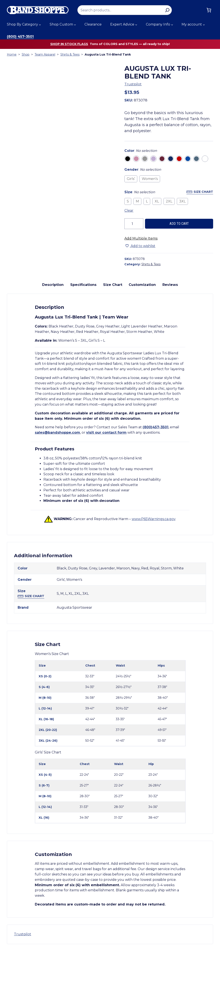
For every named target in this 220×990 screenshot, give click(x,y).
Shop (25, 54)
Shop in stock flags (69, 44)
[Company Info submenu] (172, 25)
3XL (182, 201)
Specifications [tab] (83, 324)
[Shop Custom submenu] (75, 25)
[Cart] (209, 10)
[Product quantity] (133, 223)
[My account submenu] (204, 25)
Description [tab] (53, 324)
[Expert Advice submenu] (136, 25)
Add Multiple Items (140, 238)
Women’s (150, 179)
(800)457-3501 (155, 466)
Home (12, 54)
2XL (169, 201)
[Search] (167, 10)
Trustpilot (133, 84)
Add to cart (179, 224)
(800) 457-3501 (20, 37)
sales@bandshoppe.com (57, 471)
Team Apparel (45, 54)
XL (157, 201)
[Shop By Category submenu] (40, 25)
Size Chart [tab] (112, 324)
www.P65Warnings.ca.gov (153, 558)
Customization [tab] (142, 324)
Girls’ (131, 179)
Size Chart (203, 192)
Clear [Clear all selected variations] (128, 210)
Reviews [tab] (170, 324)
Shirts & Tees (69, 54)
